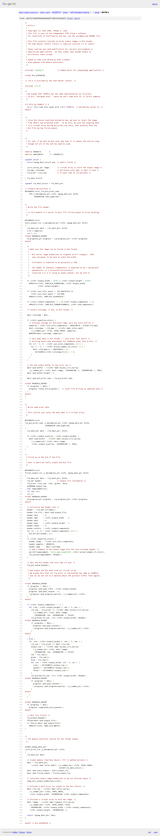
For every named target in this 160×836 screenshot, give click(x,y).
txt (149, 832)
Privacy (22, 832)
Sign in (155, 4)
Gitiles (15, 832)
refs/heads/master (80, 12)
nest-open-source (28, 12)
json (156, 832)
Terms (29, 832)
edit (77, 18)
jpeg (65, 12)
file (70, 18)
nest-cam (45, 12)
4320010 (56, 12)
